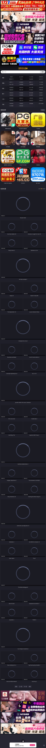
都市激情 (11, 98)
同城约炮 (11, 103)
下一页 (25, 686)
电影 (3, 88)
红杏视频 (11, 105)
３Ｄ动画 (41, 82)
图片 (3, 94)
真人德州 (21, 76)
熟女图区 (31, 95)
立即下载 (32, 745)
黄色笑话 (31, 100)
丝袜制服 (21, 84)
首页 (16, 686)
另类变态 (41, 89)
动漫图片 (41, 92)
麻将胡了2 (11, 79)
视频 (3, 83)
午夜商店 (21, 103)
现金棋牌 (31, 79)
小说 (3, 99)
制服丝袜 (11, 89)
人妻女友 (31, 98)
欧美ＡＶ (31, 82)
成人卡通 (31, 87)
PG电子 (11, 76)
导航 (3, 104)
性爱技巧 (41, 100)
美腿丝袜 (11, 95)
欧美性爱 (41, 87)
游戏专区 (41, 76)
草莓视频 (31, 103)
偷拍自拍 (21, 87)
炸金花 (21, 79)
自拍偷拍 (21, 82)
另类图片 (41, 95)
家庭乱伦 (21, 98)
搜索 (43, 71)
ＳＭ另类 (41, 84)
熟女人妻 (11, 84)
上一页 (20, 686)
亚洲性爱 (11, 87)
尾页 (30, 686)
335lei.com (23, 68)
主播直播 (31, 84)
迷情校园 (11, 100)
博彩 (3, 77)
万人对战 (31, 76)
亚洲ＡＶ (11, 82)
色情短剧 (21, 105)
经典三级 (21, 89)
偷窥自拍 (11, 92)
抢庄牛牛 (41, 79)
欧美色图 (31, 92)
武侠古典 (41, 98)
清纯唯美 (21, 95)
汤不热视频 (41, 103)
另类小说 (21, 100)
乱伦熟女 (31, 89)
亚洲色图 (21, 92)
